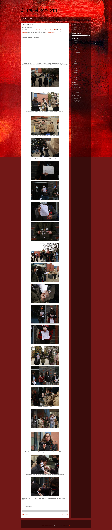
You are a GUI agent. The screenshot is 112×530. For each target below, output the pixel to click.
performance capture (77, 87)
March (76, 49)
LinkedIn (75, 24)
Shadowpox (76, 84)
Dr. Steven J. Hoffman (42, 34)
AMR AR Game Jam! (79, 54)
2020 (75, 63)
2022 (75, 46)
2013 (75, 75)
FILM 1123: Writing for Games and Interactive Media (46, 29)
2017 (75, 68)
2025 (75, 40)
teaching (26, 508)
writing (75, 93)
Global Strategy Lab (56, 34)
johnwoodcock (59, 525)
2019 (75, 65)
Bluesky (75, 27)
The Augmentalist (77, 100)
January (76, 59)
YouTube (75, 26)
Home (45, 514)
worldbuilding (76, 92)
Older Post (65, 514)
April (76, 47)
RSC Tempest (76, 95)
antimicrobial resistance (49, 32)
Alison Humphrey (39, 10)
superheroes (76, 98)
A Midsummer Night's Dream (79, 97)
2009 (75, 79)
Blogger (68, 525)
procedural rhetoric (50, 30)
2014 (75, 74)
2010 (75, 77)
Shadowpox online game (78, 30)
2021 (75, 61)
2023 (75, 44)
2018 (75, 66)
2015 (75, 72)
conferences (76, 86)
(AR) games (24, 32)
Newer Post (25, 514)
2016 (75, 70)
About (24, 18)
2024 (75, 42)
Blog (30, 18)
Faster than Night (77, 89)
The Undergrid (76, 101)
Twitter (75, 29)
